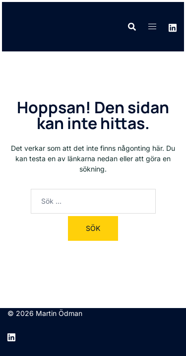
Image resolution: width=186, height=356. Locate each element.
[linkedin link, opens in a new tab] (173, 26)
